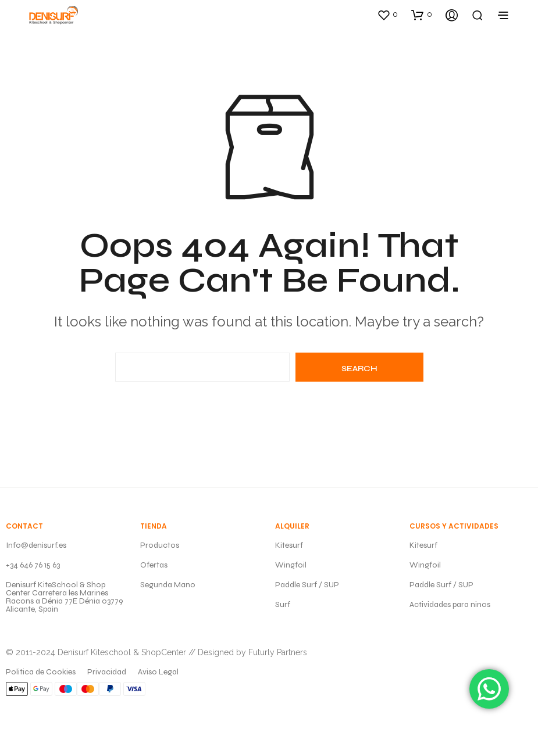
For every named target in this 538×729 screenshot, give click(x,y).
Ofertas (154, 565)
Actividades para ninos (449, 604)
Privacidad (106, 672)
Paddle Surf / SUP (307, 585)
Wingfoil (291, 565)
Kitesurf (289, 545)
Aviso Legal (158, 672)
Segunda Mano (167, 585)
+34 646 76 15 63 (33, 565)
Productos (159, 545)
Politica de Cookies (41, 672)
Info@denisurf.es (36, 545)
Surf (282, 604)
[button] (387, 14)
